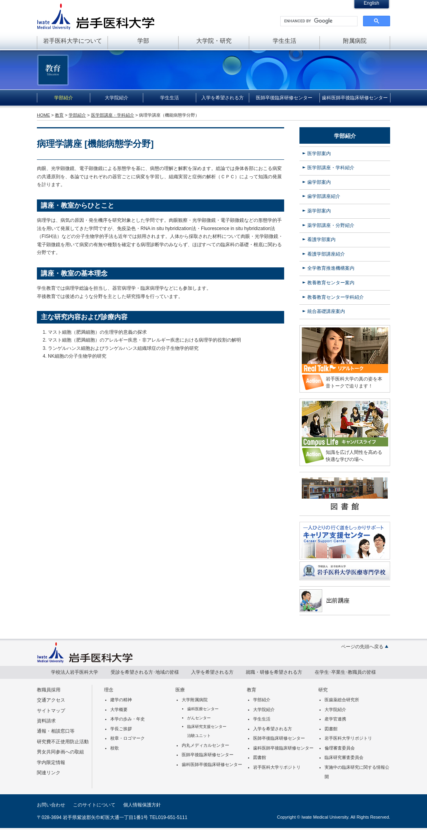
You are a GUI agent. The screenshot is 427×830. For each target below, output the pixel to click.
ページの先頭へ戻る (362, 646)
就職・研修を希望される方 (274, 672)
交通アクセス (51, 700)
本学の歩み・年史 (127, 719)
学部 (143, 40)
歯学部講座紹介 (323, 196)
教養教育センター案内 (330, 282)
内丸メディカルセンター (205, 745)
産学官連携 (335, 719)
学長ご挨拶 (121, 728)
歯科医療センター (203, 709)
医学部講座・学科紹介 (112, 115)
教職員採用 (48, 690)
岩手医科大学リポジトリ (277, 767)
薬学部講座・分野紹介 (330, 225)
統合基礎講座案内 (326, 311)
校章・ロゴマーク (127, 738)
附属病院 (355, 40)
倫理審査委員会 (340, 748)
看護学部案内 (321, 239)
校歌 (114, 748)
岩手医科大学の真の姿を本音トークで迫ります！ (354, 382)
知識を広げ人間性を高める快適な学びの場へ (354, 456)
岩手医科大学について (72, 40)
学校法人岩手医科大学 (74, 672)
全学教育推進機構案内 (330, 268)
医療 (180, 690)
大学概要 (119, 709)
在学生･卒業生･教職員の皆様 (345, 672)
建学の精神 (121, 699)
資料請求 (46, 721)
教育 (59, 115)
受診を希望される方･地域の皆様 (145, 672)
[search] (318, 21)
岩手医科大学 (96, 16)
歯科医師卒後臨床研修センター (355, 98)
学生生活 (284, 40)
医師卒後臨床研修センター (284, 98)
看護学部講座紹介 (326, 254)
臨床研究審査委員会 (344, 757)
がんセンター (199, 718)
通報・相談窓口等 (56, 731)
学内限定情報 (51, 762)
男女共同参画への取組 (60, 752)
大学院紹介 (116, 98)
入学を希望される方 (222, 98)
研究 (323, 690)
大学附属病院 (195, 699)
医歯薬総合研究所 (342, 699)
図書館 (259, 757)
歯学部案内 (319, 182)
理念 (108, 690)
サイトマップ (51, 710)
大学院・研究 (214, 40)
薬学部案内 (319, 211)
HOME (43, 115)
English (371, 3)
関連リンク (48, 772)
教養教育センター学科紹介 (335, 297)
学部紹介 (63, 98)
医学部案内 (319, 153)
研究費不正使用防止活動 (63, 741)
